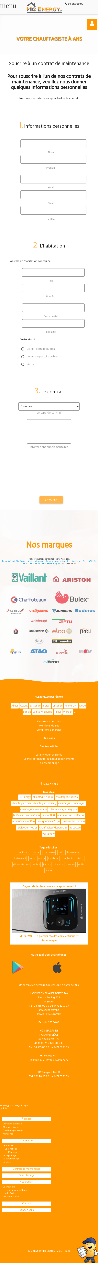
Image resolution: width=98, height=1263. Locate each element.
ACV (91, 561)
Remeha (50, 563)
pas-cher (71, 864)
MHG (43, 563)
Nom (51, 152)
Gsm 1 (51, 203)
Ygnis (57, 563)
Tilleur (57, 712)
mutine (48, 870)
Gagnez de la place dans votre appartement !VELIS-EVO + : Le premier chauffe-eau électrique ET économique (49, 913)
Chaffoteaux (21, 561)
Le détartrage (10, 1152)
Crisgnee (58, 706)
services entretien (27, 828)
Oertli (85, 561)
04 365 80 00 (75, 4)
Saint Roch (66, 561)
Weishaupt (77, 561)
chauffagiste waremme (33, 809)
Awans (24, 706)
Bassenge (35, 706)
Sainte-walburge (42, 712)
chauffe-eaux (23, 852)
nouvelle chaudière (23, 821)
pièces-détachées (21, 864)
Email (51, 187)
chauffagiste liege (43, 797)
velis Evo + (48, 834)
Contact (26, 1204)
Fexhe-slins (71, 706)
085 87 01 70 (41, 1060)
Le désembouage (49, 763)
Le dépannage (9, 1155)
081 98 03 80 (41, 1076)
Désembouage (27, 1175)
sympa (32, 858)
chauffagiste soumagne (71, 803)
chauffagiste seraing (44, 803)
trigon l (80, 858)
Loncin (27, 712)
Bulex (4, 561)
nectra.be (75, 828)
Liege (82, 706)
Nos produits (26, 1182)
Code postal (51, 316)
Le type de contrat (49, 412)
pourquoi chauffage (48, 821)
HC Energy (25, 797)
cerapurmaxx (49, 852)
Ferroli (37, 563)
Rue (51, 281)
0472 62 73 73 (61, 1006)
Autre (30, 364)
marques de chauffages (70, 815)
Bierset (46, 706)
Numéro (51, 296)
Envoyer (51, 500)
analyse (36, 852)
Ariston (30, 561)
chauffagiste (67, 858)
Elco (32, 563)
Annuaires (49, 738)
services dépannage (73, 821)
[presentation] (36, 461)
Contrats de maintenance (26, 1169)
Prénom (51, 168)
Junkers (57, 561)
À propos (26, 1119)
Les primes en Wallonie (49, 755)
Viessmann (40, 561)
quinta (41, 858)
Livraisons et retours (49, 721)
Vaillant (11, 561)
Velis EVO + (9, 1193)
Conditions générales (49, 730)
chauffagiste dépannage (53, 828)
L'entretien (8, 1145)
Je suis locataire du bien (41, 349)
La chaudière (9, 1187)
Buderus (49, 561)
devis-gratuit (20, 858)
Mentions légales (49, 726)
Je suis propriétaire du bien (42, 356)
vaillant (36, 864)
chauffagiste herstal (67, 797)
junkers (46, 864)
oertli (60, 852)
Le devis (7, 1162)
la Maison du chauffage (26, 815)
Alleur (14, 706)
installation (53, 858)
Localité (51, 332)
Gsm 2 (51, 219)
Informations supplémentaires (49, 447)
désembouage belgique (63, 809)
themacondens (73, 852)
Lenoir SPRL (48, 815)
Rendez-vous (27, 1210)
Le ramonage (10, 1149)
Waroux (67, 712)
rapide (81, 864)
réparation (58, 864)
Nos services (26, 1141)
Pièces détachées (11, 1197)
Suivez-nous (49, 784)
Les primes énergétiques (15, 1190)
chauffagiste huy (21, 803)
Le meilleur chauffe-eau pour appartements (49, 759)
